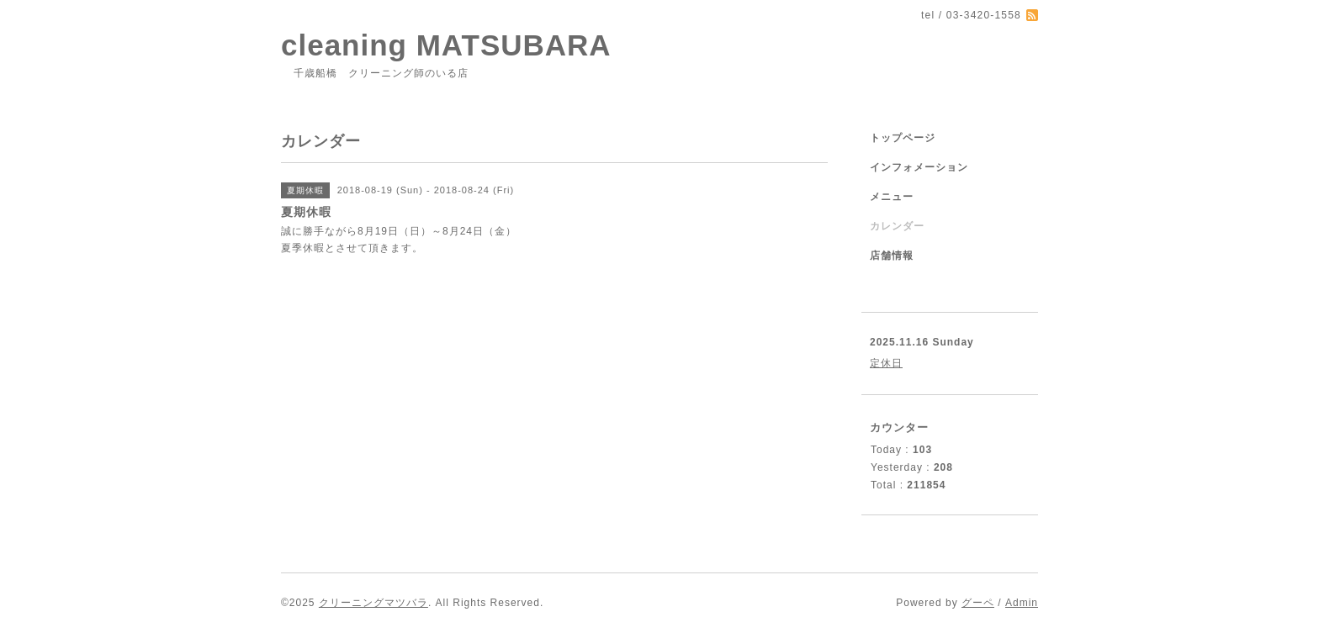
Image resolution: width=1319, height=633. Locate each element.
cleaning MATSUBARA (446, 45)
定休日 (886, 363)
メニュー (892, 197)
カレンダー (897, 226)
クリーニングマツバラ (373, 603)
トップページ (902, 138)
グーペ (977, 603)
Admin (1021, 603)
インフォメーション (919, 167)
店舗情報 (892, 255)
